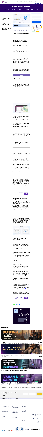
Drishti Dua (7, 9)
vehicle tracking (15, 285)
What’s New (23, 422)
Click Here (26, 196)
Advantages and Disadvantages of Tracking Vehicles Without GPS (6, 24)
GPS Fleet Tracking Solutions (15, 409)
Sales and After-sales (4, 407)
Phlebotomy (3, 418)
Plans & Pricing (33, 422)
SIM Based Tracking (14, 419)
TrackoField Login (39, 422)
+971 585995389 (34, 417)
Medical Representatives (5, 413)
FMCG (2, 419)
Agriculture (3, 417)
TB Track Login (38, 426)
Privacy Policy (11, 435)
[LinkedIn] (34, 432)
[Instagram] (32, 432)
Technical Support (14, 423)
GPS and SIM (25, 290)
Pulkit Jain (3, 344)
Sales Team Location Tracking (5, 408)
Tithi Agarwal (4, 358)
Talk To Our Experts (21, 75)
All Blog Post (21, 323)
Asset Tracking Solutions (15, 418)
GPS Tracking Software (14, 413)
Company (39, 1)
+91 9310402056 (39, 416)
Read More (26, 317)
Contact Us (26, 300)
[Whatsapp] (14, 306)
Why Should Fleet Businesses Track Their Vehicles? (6, 16)
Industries (25, 1)
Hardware (30, 1)
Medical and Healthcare (5, 412)
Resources (34, 1)
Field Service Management (25, 407)
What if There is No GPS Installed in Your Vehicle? (6, 21)
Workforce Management (25, 413)
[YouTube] (37, 432)
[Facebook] (19, 306)
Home (17, 1)
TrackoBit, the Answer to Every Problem (6, 31)
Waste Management (4, 414)
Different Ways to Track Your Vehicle (6, 19)
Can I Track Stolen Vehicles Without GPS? (6, 26)
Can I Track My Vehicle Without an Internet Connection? (6, 29)
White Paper (23, 421)
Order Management (24, 414)
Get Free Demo (38, 3)
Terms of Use (15, 435)
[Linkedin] (15, 306)
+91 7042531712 (34, 416)
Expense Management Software (25, 412)
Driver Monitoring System (15, 414)
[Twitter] (17, 306)
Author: (5, 9)
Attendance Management (25, 408)
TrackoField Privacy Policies (5, 435)
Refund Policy (19, 435)
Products (21, 1)
